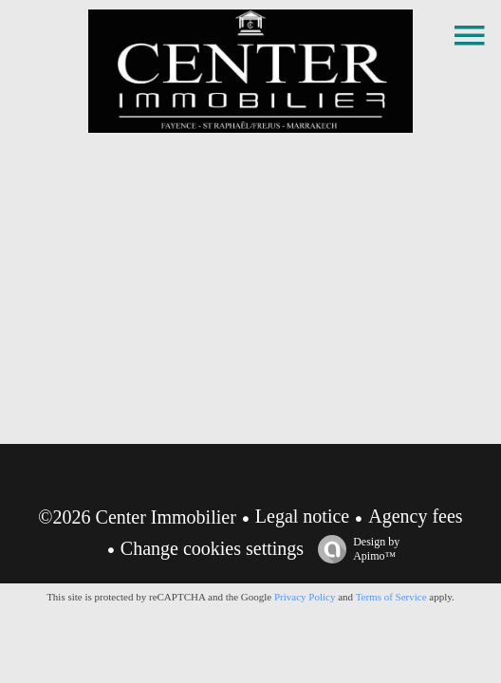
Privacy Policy (304, 596)
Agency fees (415, 516)
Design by (353, 549)
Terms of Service (391, 596)
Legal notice (302, 516)
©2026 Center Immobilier (137, 517)
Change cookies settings (212, 548)
